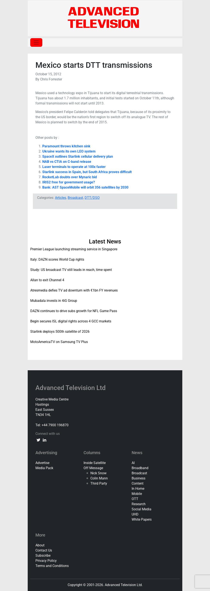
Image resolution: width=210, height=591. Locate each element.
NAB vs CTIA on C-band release (66, 162)
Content (137, 483)
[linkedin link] (44, 439)
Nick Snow (98, 473)
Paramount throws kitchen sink (66, 146)
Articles (60, 198)
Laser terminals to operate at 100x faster (74, 167)
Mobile (137, 494)
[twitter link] (38, 439)
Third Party (98, 483)
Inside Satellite (95, 463)
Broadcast (75, 198)
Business (138, 478)
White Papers (142, 519)
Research (139, 504)
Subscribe (42, 555)
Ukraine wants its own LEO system (69, 151)
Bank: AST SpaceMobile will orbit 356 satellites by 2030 (85, 187)
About (39, 545)
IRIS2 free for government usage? (68, 182)
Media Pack (44, 468)
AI (133, 463)
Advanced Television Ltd (71, 387)
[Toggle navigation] (36, 42)
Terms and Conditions (52, 566)
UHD (135, 514)
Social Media (141, 509)
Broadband (140, 468)
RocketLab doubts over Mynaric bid (69, 177)
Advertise (42, 463)
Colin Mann (99, 478)
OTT (135, 499)
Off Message (93, 468)
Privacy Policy (46, 561)
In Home (138, 489)
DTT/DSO (92, 198)
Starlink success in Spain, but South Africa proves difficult (87, 172)
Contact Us (43, 550)
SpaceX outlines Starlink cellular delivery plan (77, 156)
